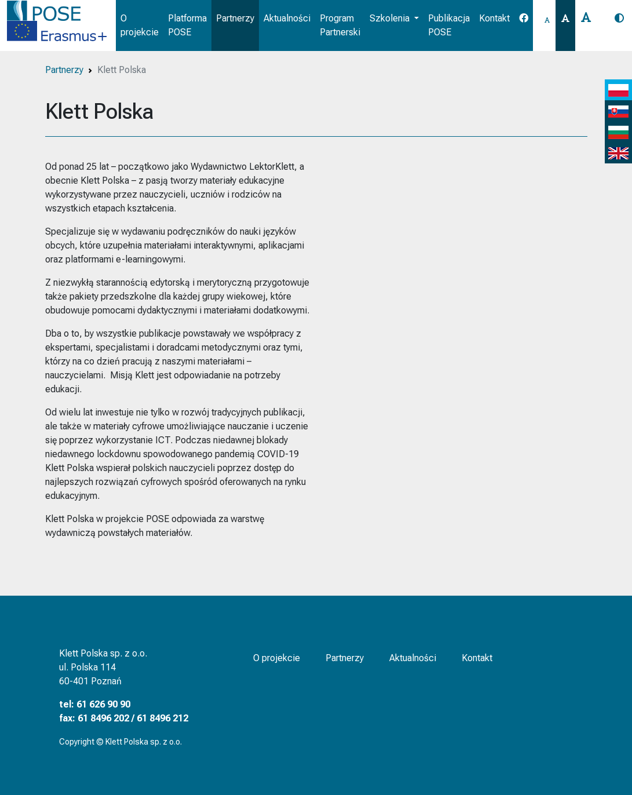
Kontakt (494, 18)
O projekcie (139, 25)
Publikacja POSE (449, 25)
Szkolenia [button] (391, 18)
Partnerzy (235, 18)
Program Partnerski (340, 25)
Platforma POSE (187, 25)
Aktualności (287, 18)
